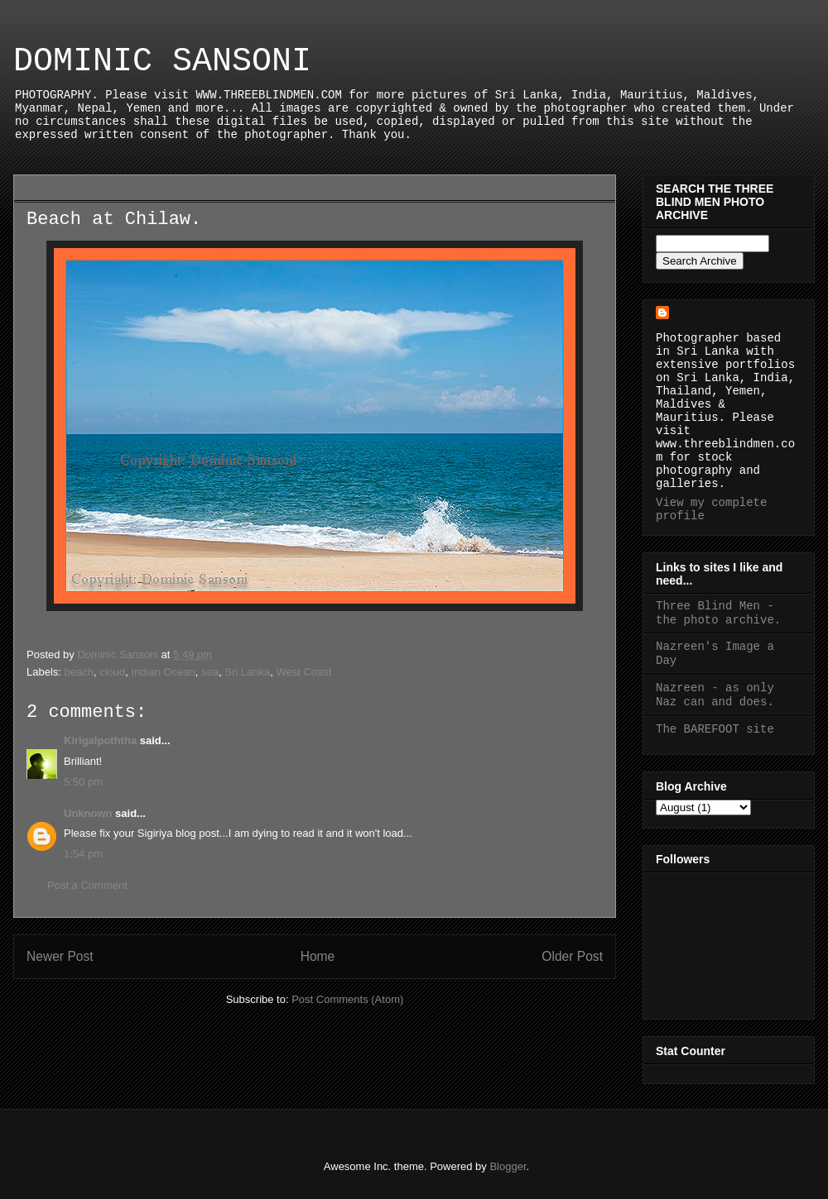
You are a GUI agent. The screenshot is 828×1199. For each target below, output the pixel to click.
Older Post (572, 956)
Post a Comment (87, 885)
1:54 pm (83, 854)
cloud (112, 672)
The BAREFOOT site (715, 729)
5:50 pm (83, 782)
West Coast (303, 672)
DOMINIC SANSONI (162, 61)
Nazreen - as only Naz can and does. (715, 695)
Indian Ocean (163, 672)
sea (210, 672)
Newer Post (60, 956)
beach (79, 672)
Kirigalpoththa (100, 740)
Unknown (88, 813)
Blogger (507, 1166)
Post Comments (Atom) (347, 999)
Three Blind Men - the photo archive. (718, 613)
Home (318, 956)
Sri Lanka (247, 672)
